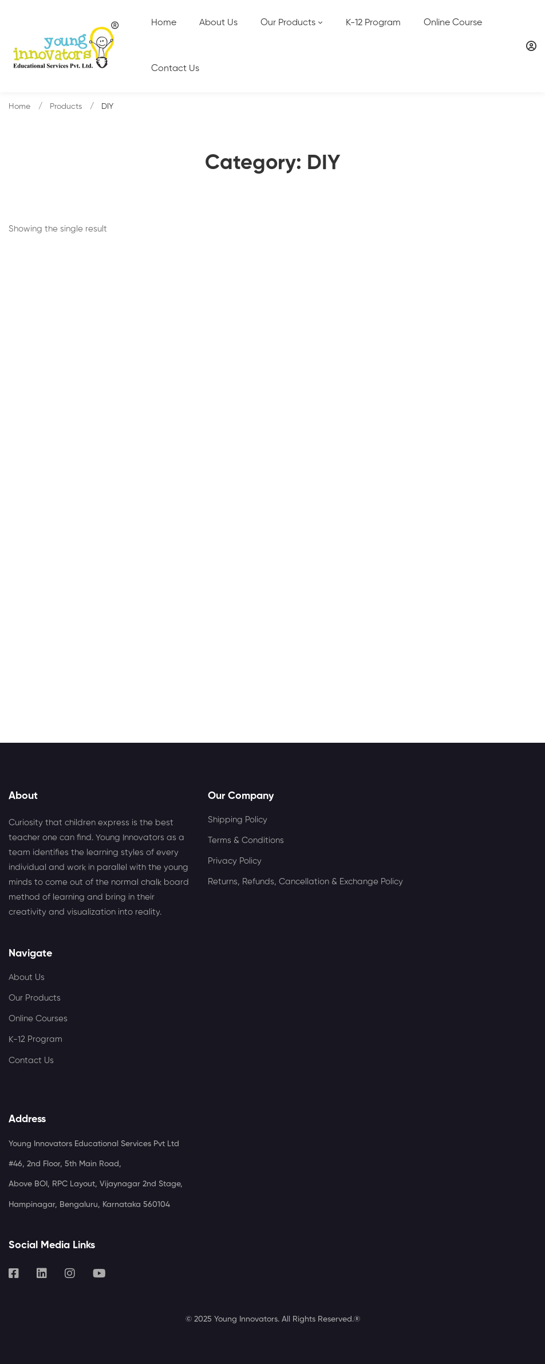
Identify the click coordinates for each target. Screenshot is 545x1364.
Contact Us (31, 1060)
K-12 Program (35, 1039)
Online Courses (38, 1018)
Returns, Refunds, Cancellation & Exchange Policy (305, 881)
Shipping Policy (237, 820)
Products (66, 107)
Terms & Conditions (246, 840)
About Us (27, 977)
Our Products (35, 998)
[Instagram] (69, 1273)
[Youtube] (99, 1273)
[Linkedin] (41, 1273)
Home (19, 107)
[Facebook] (13, 1273)
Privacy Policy (235, 861)
